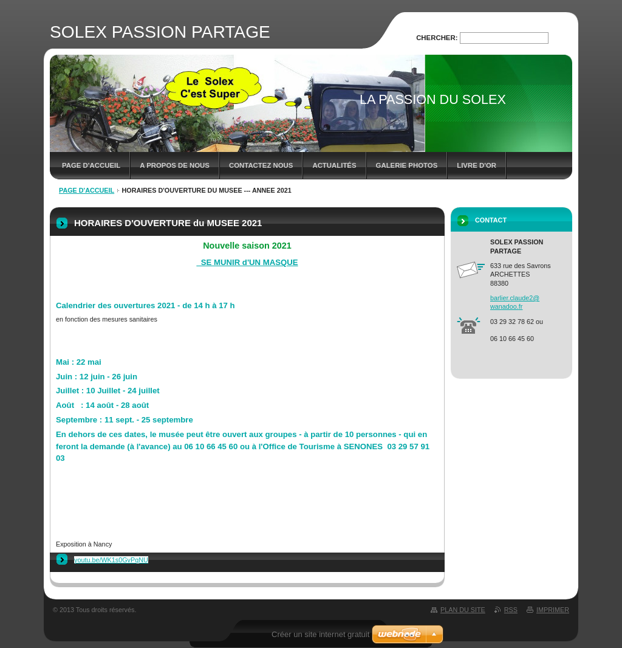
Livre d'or (476, 165)
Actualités (334, 165)
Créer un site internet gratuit (320, 634)
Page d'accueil (91, 165)
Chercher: (436, 37)
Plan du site (462, 609)
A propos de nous (175, 165)
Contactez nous (261, 165)
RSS (511, 609)
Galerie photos (407, 165)
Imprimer (552, 609)
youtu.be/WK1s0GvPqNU (111, 560)
